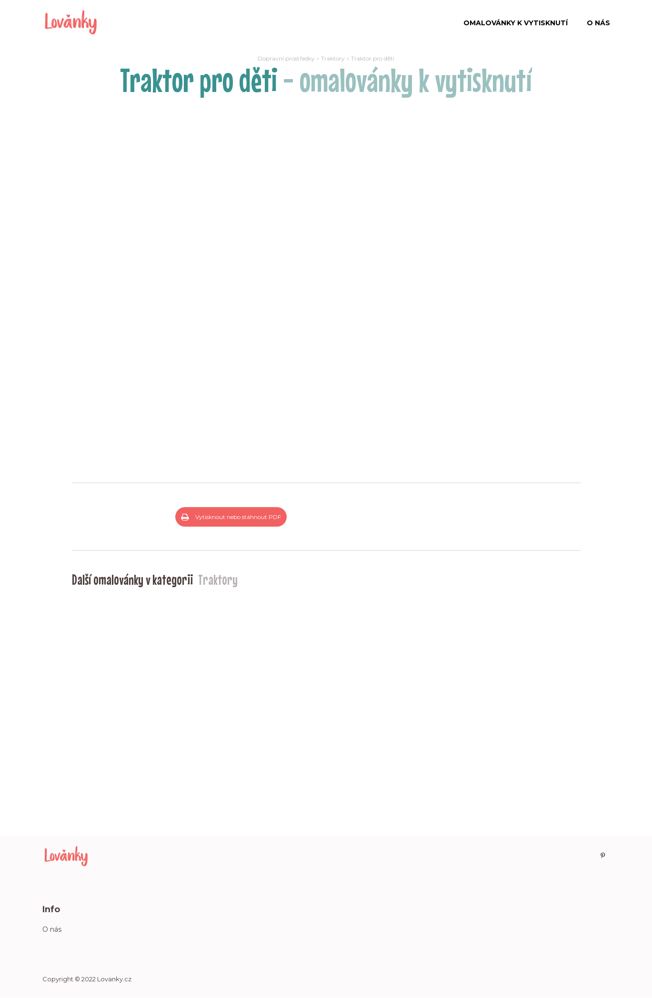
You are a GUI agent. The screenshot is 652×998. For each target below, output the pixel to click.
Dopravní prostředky (286, 58)
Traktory (333, 58)
